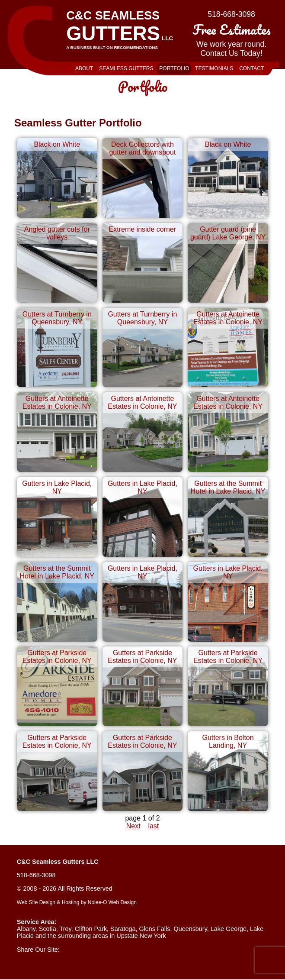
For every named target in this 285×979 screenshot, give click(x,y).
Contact (251, 68)
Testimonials (214, 68)
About (84, 68)
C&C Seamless (124, 29)
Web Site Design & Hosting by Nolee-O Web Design (77, 902)
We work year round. (231, 38)
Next (133, 826)
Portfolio (174, 68)
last (153, 826)
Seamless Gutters (126, 68)
